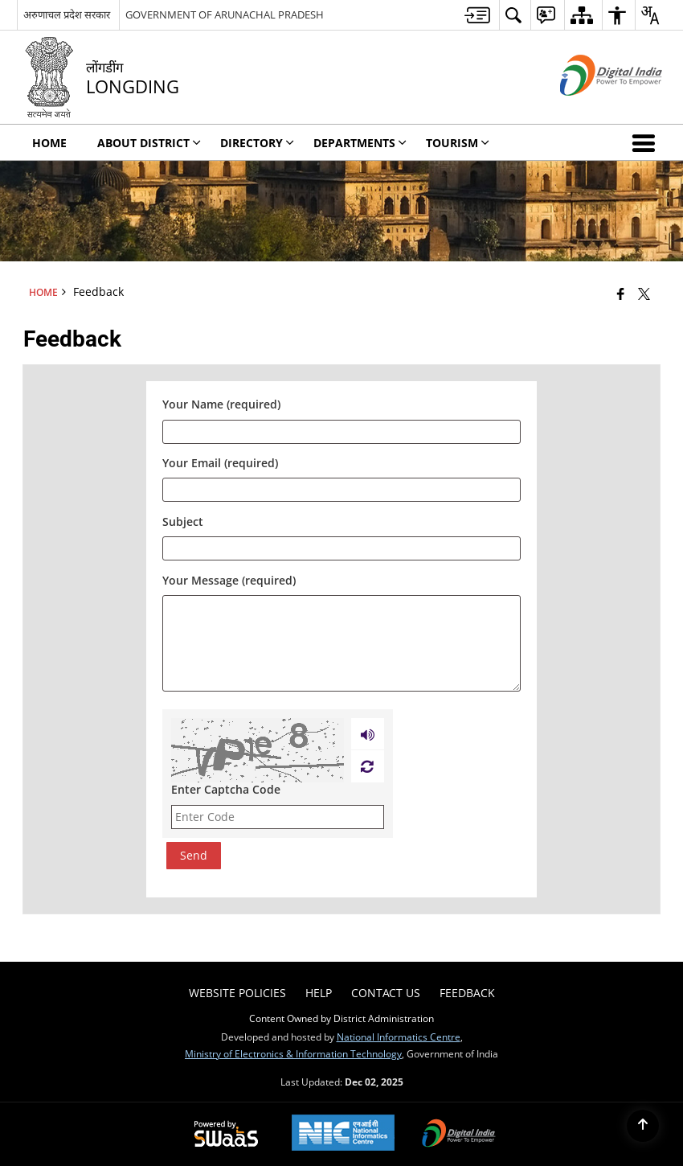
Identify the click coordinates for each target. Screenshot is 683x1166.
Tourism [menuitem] (457, 142)
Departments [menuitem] (360, 142)
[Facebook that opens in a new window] (621, 293)
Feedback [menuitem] (467, 992)
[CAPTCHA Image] (257, 750)
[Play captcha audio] (367, 734)
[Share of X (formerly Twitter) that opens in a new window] (644, 293)
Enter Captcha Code (225, 789)
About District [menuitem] (149, 142)
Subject (182, 521)
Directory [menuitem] (257, 142)
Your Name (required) (221, 405)
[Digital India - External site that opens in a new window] (591, 109)
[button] (647, 142)
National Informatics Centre (398, 1036)
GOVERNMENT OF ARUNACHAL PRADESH (224, 14)
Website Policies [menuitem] (237, 992)
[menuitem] (477, 15)
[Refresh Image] (366, 766)
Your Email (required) (220, 463)
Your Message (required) (229, 580)
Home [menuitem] (49, 142)
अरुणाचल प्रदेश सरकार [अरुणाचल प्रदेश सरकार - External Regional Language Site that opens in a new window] (66, 14)
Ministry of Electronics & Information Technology (293, 1053)
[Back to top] (643, 1126)
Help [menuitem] (318, 992)
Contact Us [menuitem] (385, 992)
